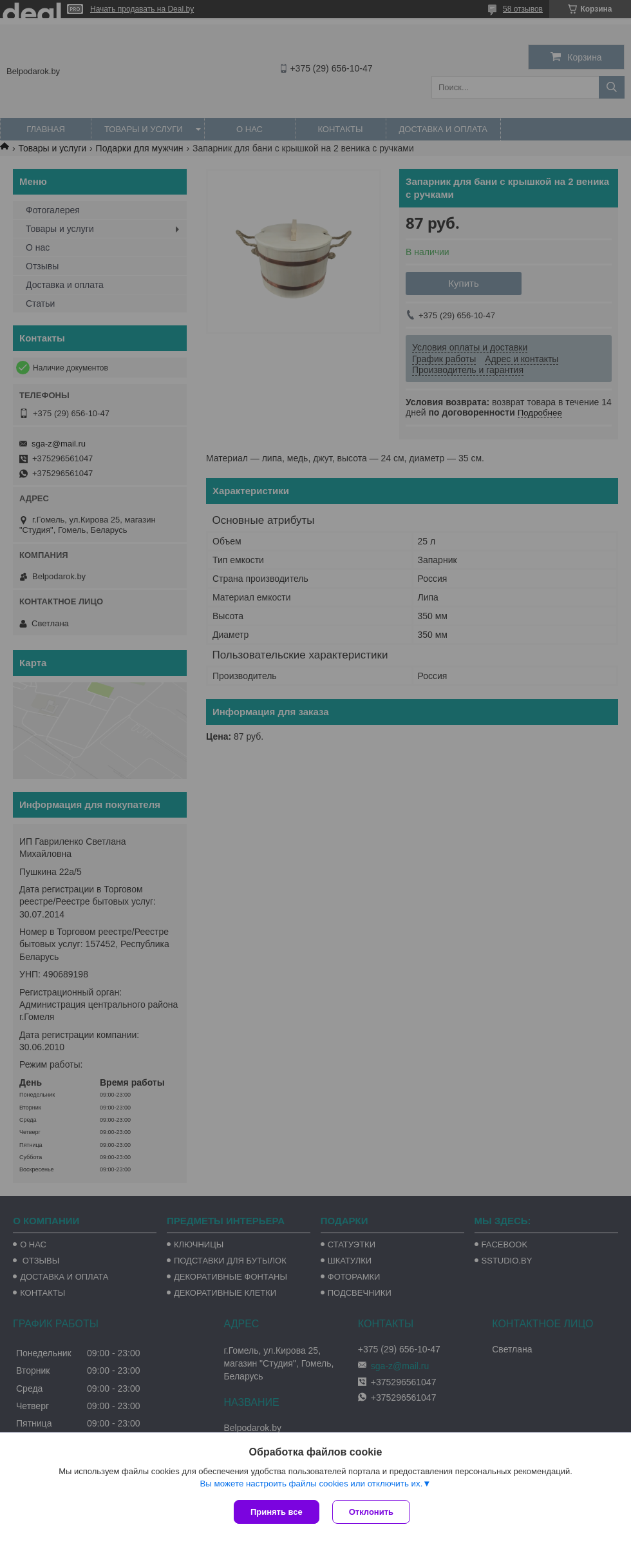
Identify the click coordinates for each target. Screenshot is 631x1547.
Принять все (276, 1512)
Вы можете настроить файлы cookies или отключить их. (311, 1483)
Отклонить (371, 1512)
